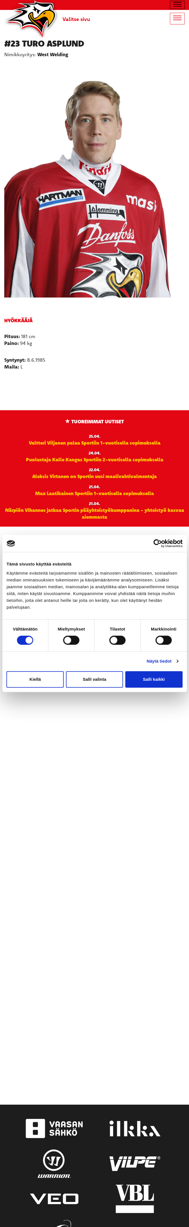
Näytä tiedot (159, 661)
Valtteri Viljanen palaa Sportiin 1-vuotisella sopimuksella (94, 442)
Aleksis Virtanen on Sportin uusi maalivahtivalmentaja (94, 476)
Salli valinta (94, 679)
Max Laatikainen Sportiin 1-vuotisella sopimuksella (94, 493)
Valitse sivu (76, 19)
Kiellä (35, 679)
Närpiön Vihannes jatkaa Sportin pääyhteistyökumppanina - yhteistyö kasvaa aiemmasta (94, 513)
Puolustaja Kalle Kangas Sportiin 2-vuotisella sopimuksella (94, 459)
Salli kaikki (154, 679)
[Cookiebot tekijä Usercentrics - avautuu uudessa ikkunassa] (157, 543)
